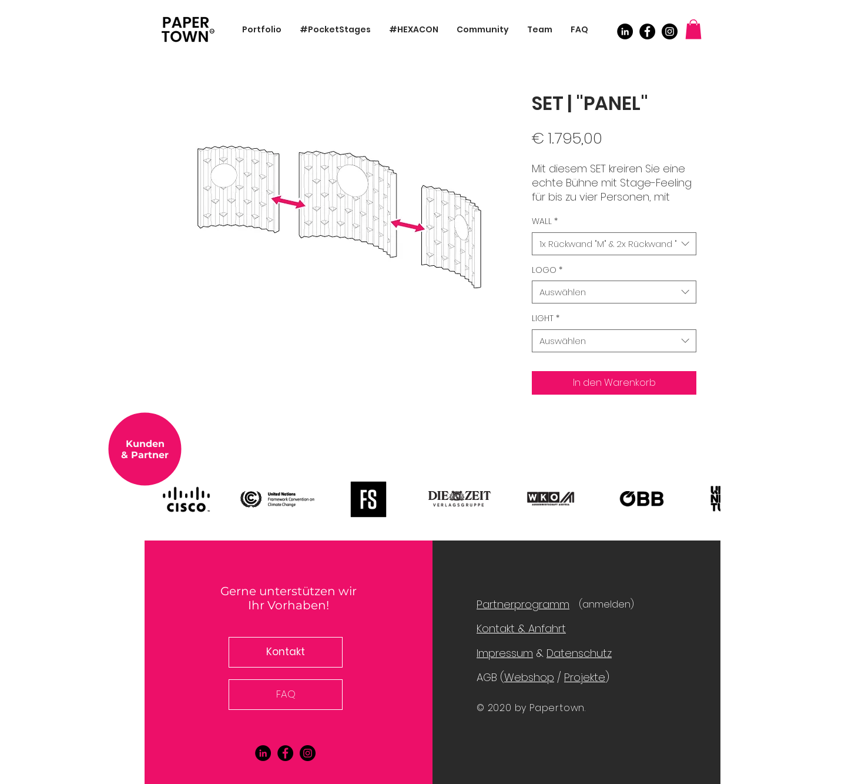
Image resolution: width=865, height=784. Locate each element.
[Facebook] (647, 31)
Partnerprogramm (523, 604)
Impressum (505, 653)
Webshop (529, 677)
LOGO (547, 270)
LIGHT (545, 318)
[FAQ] (286, 694)
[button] (693, 29)
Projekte (584, 677)
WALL (545, 221)
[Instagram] (670, 31)
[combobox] (614, 243)
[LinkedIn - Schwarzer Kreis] (625, 31)
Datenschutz (579, 653)
